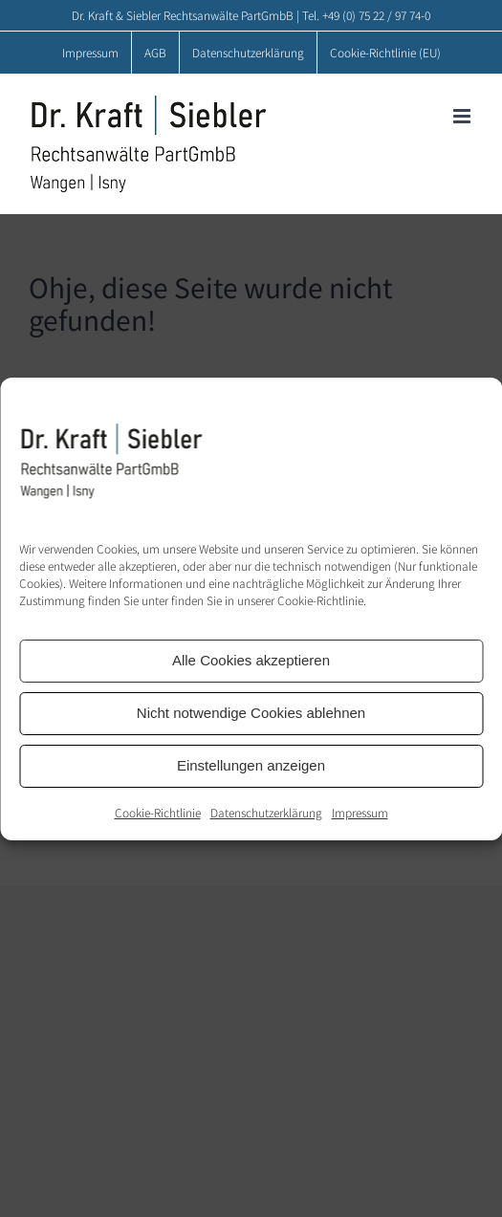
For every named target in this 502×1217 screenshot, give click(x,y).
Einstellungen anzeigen (251, 765)
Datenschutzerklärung (266, 812)
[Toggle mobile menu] (463, 116)
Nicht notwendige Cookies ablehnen (251, 713)
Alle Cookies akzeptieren (251, 660)
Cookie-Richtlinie (158, 812)
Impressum (360, 812)
